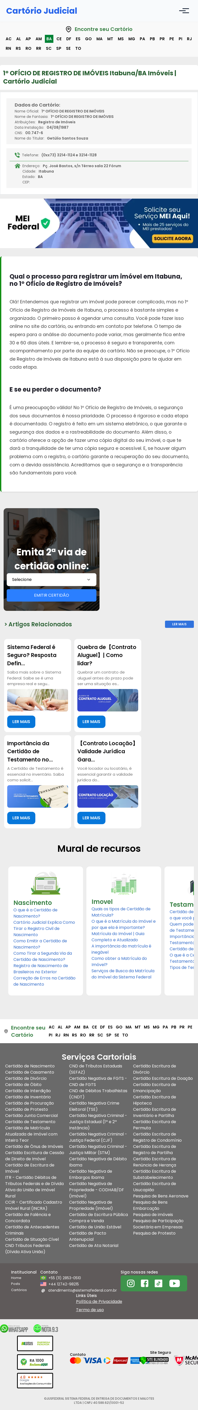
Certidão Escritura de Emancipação (154, 1088)
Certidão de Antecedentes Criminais (32, 1230)
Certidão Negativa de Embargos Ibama (90, 1174)
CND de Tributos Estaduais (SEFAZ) (95, 1069)
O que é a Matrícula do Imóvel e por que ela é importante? (124, 924)
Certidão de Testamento (30, 1122)
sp (58, 48)
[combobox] (51, 579)
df (68, 39)
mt (110, 39)
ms (121, 39)
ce (59, 39)
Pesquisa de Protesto (154, 1233)
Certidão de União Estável (95, 1227)
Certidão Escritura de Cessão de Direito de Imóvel (34, 1156)
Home (16, 1277)
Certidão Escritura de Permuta (154, 1125)
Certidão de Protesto (26, 1109)
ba (49, 39)
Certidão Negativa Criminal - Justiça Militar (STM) (98, 1150)
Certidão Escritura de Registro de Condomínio (157, 1137)
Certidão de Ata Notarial (93, 1246)
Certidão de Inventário (28, 1097)
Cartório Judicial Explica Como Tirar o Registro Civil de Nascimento (44, 928)
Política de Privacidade (99, 1301)
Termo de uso (90, 1310)
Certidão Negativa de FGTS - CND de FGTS (98, 1081)
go (88, 39)
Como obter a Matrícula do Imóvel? (119, 961)
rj (189, 39)
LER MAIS (21, 722)
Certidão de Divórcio (26, 1078)
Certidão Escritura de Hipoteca (154, 1100)
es (78, 39)
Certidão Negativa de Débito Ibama (98, 1162)
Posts (15, 1283)
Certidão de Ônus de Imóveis (34, 1146)
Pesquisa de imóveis (153, 1215)
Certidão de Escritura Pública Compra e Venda (98, 1218)
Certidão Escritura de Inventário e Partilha (154, 1112)
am (39, 39)
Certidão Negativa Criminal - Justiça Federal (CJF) (98, 1137)
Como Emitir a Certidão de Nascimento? (40, 944)
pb (152, 39)
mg (131, 39)
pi (180, 39)
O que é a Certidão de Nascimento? (35, 913)
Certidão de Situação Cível (32, 1239)
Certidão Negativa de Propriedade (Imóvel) (91, 1205)
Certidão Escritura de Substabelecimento (154, 1174)
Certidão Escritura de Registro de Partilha (154, 1150)
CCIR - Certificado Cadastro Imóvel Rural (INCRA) (33, 1205)
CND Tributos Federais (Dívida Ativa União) (27, 1249)
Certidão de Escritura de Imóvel (29, 1168)
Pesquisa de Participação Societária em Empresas (158, 1224)
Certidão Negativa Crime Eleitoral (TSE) (94, 1106)
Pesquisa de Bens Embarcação (150, 1205)
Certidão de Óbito (23, 1085)
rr (38, 48)
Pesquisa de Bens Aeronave (160, 1196)
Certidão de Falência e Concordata (28, 1218)
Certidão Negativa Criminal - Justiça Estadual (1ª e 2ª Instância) (98, 1122)
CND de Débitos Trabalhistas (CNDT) (98, 1094)
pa (142, 39)
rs (18, 48)
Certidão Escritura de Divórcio (154, 1069)
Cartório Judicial (41, 11)
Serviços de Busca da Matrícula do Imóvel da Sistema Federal (123, 974)
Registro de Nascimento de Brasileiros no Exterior (40, 969)
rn (8, 48)
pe (171, 39)
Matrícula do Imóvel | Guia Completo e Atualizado (118, 937)
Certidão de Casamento (29, 1072)
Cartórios (19, 1289)
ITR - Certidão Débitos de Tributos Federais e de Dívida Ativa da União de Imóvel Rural (34, 1186)
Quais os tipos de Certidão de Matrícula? (121, 912)
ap (28, 39)
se (68, 48)
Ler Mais (179, 624)
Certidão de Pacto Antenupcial (87, 1236)
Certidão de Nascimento (30, 1066)
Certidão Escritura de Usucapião (154, 1187)
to (78, 48)
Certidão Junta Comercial (31, 1116)
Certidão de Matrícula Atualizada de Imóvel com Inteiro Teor (31, 1134)
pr (162, 39)
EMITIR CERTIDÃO (51, 595)
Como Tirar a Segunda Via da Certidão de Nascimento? (42, 956)
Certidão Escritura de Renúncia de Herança (154, 1162)
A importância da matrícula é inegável (121, 949)
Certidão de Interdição (28, 1091)
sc (49, 48)
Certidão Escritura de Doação (163, 1078)
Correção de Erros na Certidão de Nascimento (44, 981)
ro (28, 48)
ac (9, 39)
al (18, 39)
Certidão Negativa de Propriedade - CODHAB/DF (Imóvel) (96, 1190)
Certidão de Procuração (29, 1103)
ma (99, 39)
